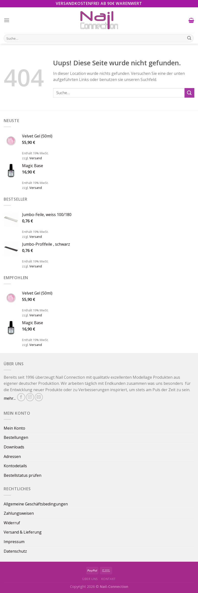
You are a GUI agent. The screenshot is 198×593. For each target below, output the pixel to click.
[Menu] (7, 20)
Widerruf (12, 522)
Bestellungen (16, 437)
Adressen (12, 456)
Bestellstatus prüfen (22, 475)
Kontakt (108, 579)
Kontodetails (15, 465)
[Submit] (189, 93)
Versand (35, 158)
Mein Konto (14, 428)
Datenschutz (15, 551)
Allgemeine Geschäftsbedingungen (36, 504)
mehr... (10, 398)
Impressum (14, 541)
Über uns (90, 579)
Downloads (14, 447)
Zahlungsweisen (19, 513)
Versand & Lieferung (23, 532)
